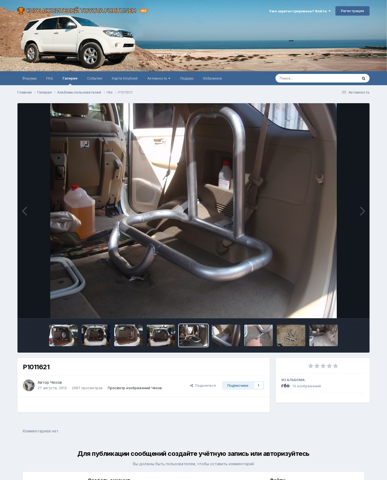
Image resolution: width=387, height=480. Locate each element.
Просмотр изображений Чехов (135, 388)
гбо (285, 385)
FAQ (49, 78)
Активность (158, 78)
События (94, 78)
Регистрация (352, 11)
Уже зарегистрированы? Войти (300, 11)
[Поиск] (306, 78)
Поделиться (203, 385)
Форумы (29, 78)
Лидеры (187, 78)
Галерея (70, 80)
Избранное (212, 78)
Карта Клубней (125, 78)
